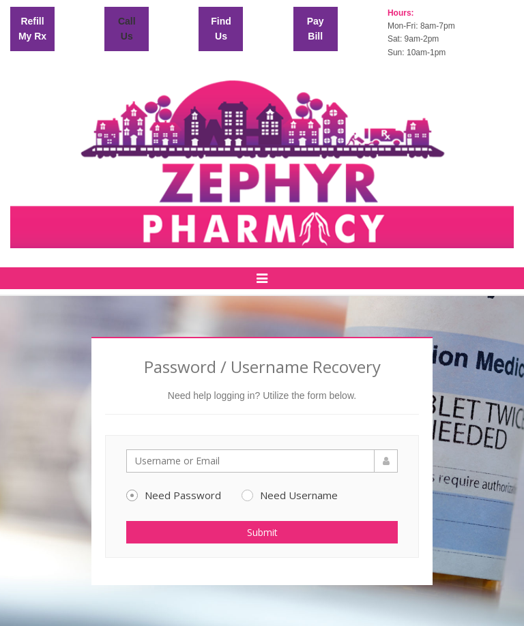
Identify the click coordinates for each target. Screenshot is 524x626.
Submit (262, 532)
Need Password (173, 495)
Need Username (290, 495)
